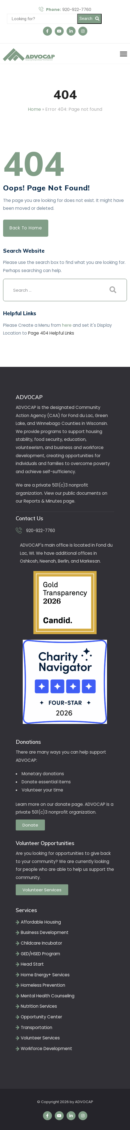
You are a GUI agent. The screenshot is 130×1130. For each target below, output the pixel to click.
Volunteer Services (40, 1038)
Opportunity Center (41, 1017)
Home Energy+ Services (45, 975)
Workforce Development (46, 1048)
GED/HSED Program (40, 954)
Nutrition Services (39, 1006)
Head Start (32, 964)
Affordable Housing (41, 922)
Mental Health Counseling (47, 996)
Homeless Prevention (43, 985)
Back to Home (26, 228)
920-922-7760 (65, 9)
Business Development (45, 932)
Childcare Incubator (41, 943)
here (67, 325)
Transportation (36, 1027)
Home (34, 109)
